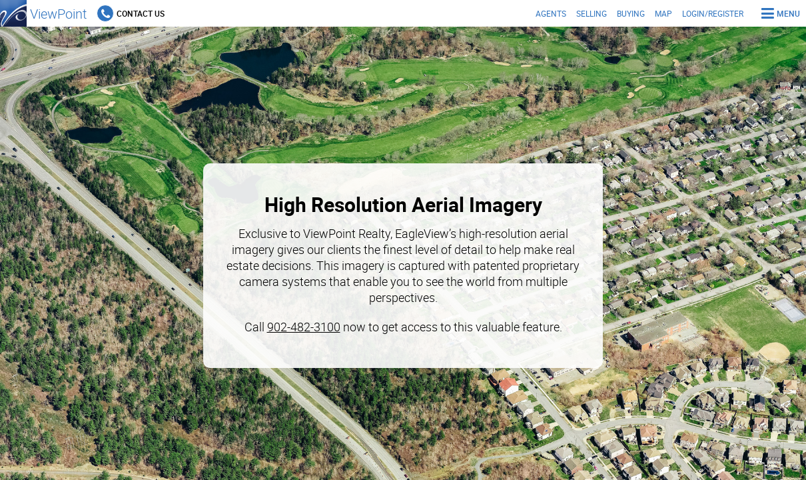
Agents (551, 13)
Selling (591, 13)
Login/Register (712, 13)
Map (663, 13)
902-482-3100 (303, 327)
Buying (631, 13)
